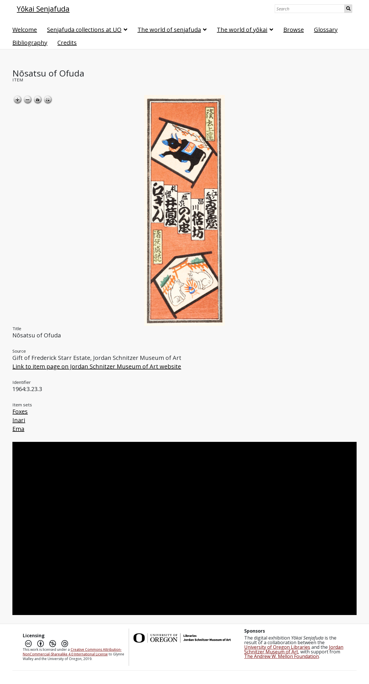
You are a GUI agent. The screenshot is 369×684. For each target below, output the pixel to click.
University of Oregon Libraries (277, 647)
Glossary (326, 29)
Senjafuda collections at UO (84, 29)
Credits (67, 42)
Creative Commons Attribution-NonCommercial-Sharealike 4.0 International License (72, 652)
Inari (18, 420)
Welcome (24, 29)
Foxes (20, 411)
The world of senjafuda (169, 29)
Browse (293, 29)
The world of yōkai (242, 29)
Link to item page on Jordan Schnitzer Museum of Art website (96, 366)
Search (348, 8)
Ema (18, 429)
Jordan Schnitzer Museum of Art (293, 649)
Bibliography (29, 42)
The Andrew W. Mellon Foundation (281, 656)
